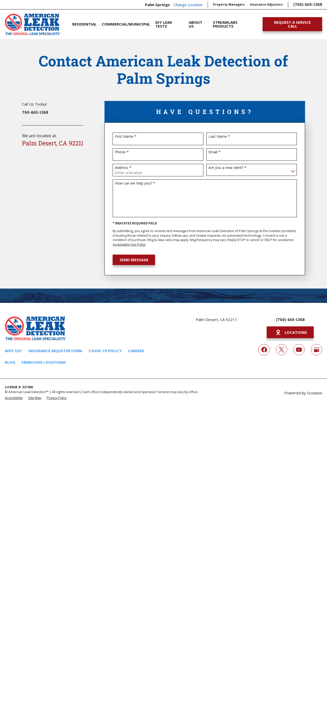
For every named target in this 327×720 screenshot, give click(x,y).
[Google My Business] (316, 349)
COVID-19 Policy (105, 350)
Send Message (134, 259)
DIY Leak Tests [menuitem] (163, 24)
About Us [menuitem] (195, 24)
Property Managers (229, 4)
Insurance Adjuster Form (55, 350)
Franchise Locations (43, 362)
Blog (10, 362)
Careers (136, 350)
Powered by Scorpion (303, 392)
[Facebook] (264, 349)
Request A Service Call (292, 24)
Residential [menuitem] (84, 24)
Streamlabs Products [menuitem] (225, 24)
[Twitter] (281, 349)
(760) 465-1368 (307, 4)
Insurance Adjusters (266, 4)
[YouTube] (299, 349)
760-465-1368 (35, 112)
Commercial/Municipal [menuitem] (126, 24)
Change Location (188, 4)
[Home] (32, 24)
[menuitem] (14, 397)
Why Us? (13, 350)
